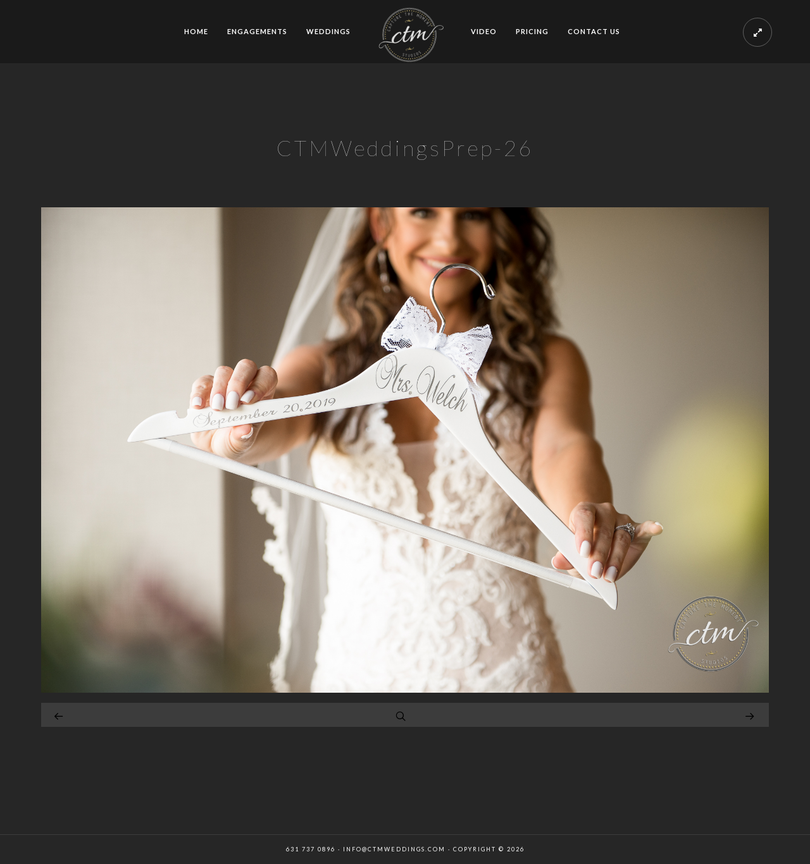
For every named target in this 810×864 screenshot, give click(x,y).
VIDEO (484, 31)
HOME (196, 31)
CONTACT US (594, 31)
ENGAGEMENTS (257, 31)
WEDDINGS (328, 31)
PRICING (532, 31)
